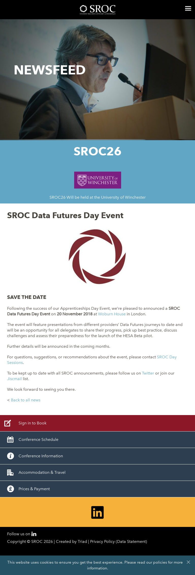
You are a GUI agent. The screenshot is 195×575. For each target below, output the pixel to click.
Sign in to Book (32, 423)
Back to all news (25, 400)
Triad (82, 541)
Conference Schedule (38, 439)
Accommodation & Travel (42, 472)
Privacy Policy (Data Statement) (118, 541)
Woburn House (112, 314)
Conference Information (41, 456)
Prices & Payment (34, 488)
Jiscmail (14, 378)
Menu (188, 8)
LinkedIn (33, 534)
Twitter (148, 373)
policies (160, 562)
